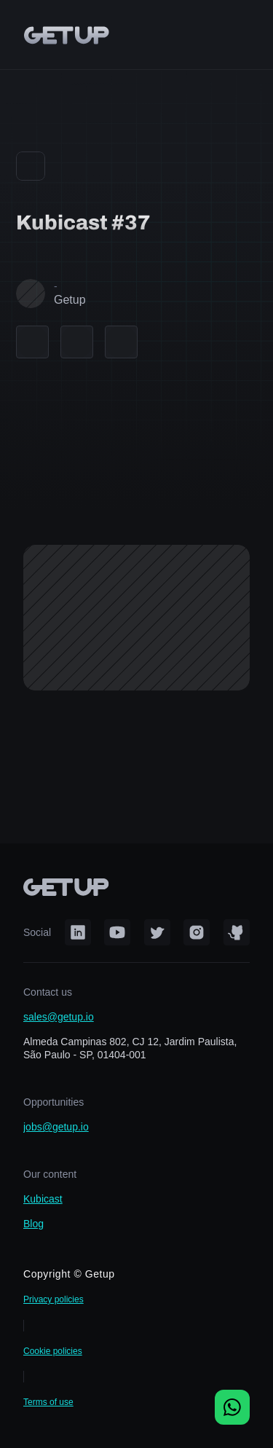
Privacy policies (53, 1299)
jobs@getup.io (56, 1127)
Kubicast (43, 1199)
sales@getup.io (58, 1017)
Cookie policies (52, 1351)
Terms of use (48, 1402)
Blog (33, 1223)
